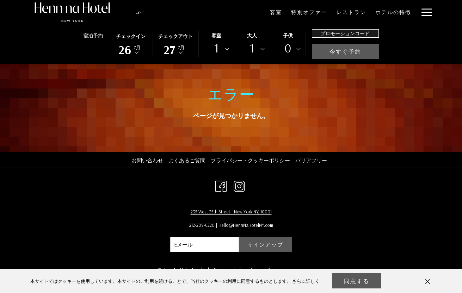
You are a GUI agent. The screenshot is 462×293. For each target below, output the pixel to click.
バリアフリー (311, 160)
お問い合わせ (147, 160)
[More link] (424, 12)
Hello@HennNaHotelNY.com (245, 225)
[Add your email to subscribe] (204, 244)
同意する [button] (356, 281)
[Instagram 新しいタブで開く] (239, 185)
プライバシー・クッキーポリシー (250, 160)
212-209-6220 (202, 225)
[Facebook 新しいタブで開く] (221, 185)
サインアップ (265, 244)
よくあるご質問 (186, 160)
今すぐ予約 (354, 51)
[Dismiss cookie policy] (427, 281)
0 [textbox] (287, 48)
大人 (252, 35)
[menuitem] (248, 12)
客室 (216, 35)
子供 (288, 35)
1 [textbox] (216, 48)
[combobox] (216, 49)
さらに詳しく (306, 281)
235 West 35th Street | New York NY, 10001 (231, 211)
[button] (131, 43)
